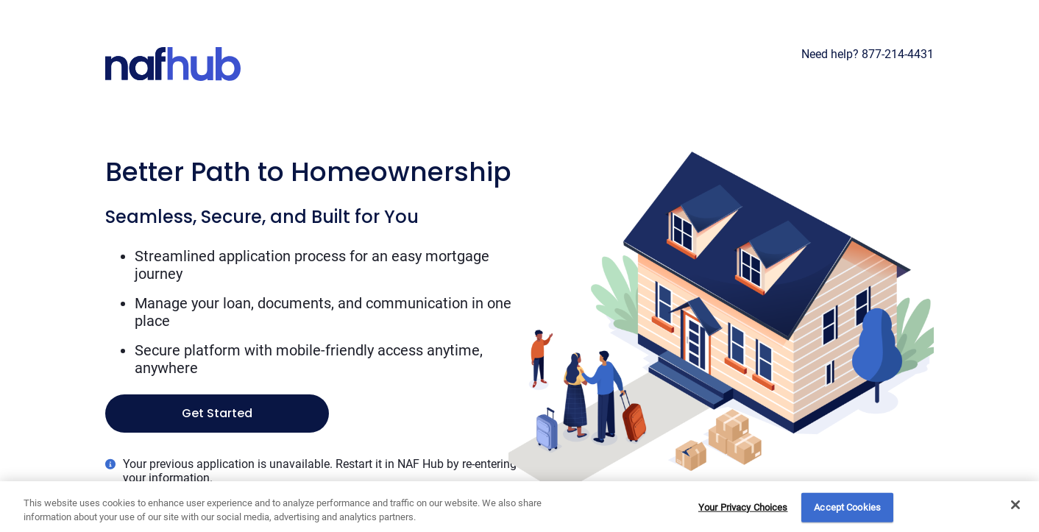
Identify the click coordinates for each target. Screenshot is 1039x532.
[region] (519, 506)
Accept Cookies (847, 507)
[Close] (1015, 505)
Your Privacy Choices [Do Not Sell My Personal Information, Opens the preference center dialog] (743, 507)
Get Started (217, 413)
